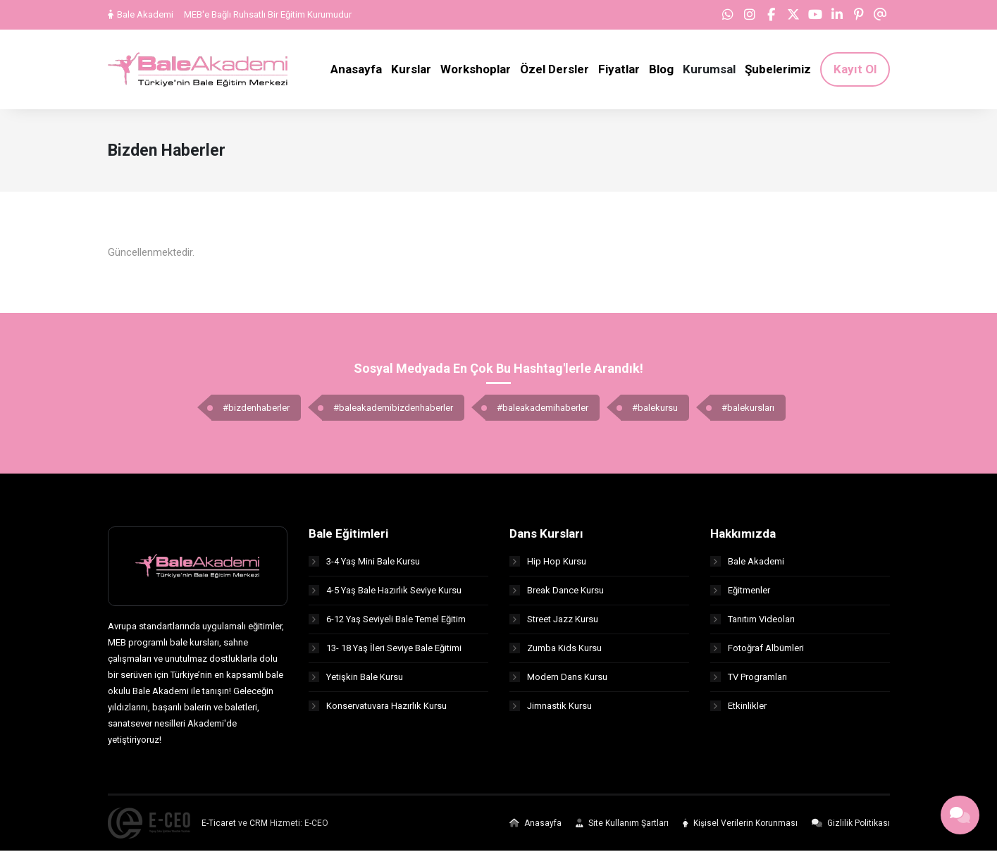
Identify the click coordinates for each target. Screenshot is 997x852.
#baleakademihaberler (542, 410)
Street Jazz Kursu (553, 620)
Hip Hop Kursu (547, 562)
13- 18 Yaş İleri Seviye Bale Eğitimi (385, 649)
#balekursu (655, 410)
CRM (258, 824)
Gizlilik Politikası (851, 824)
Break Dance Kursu (556, 591)
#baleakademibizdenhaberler (393, 410)
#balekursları (748, 410)
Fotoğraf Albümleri (757, 649)
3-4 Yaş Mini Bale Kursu (364, 562)
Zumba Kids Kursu (555, 649)
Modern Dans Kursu (558, 678)
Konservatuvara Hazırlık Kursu (378, 707)
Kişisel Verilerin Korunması (740, 824)
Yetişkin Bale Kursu (356, 678)
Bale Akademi (140, 14)
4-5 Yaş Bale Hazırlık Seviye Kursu (385, 591)
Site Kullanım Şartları (622, 824)
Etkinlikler (738, 707)
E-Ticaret (219, 824)
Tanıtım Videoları (752, 620)
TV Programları (748, 678)
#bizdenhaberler (256, 410)
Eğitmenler (740, 591)
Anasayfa (535, 824)
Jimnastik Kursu (550, 707)
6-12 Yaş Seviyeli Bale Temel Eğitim (387, 620)
